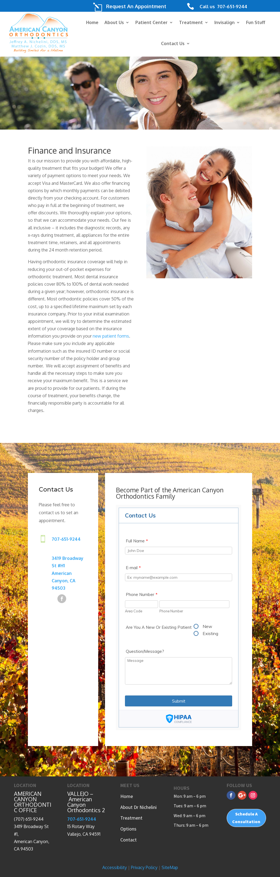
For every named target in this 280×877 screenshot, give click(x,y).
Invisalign (224, 22)
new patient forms (111, 336)
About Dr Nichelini (138, 807)
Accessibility (114, 867)
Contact (128, 840)
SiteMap (170, 867)
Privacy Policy (144, 867)
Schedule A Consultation (246, 817)
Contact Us (173, 43)
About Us (114, 22)
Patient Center (151, 22)
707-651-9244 (231, 6)
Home (92, 22)
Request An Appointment (136, 6)
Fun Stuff (255, 22)
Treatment (191, 22)
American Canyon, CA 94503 (63, 581)
